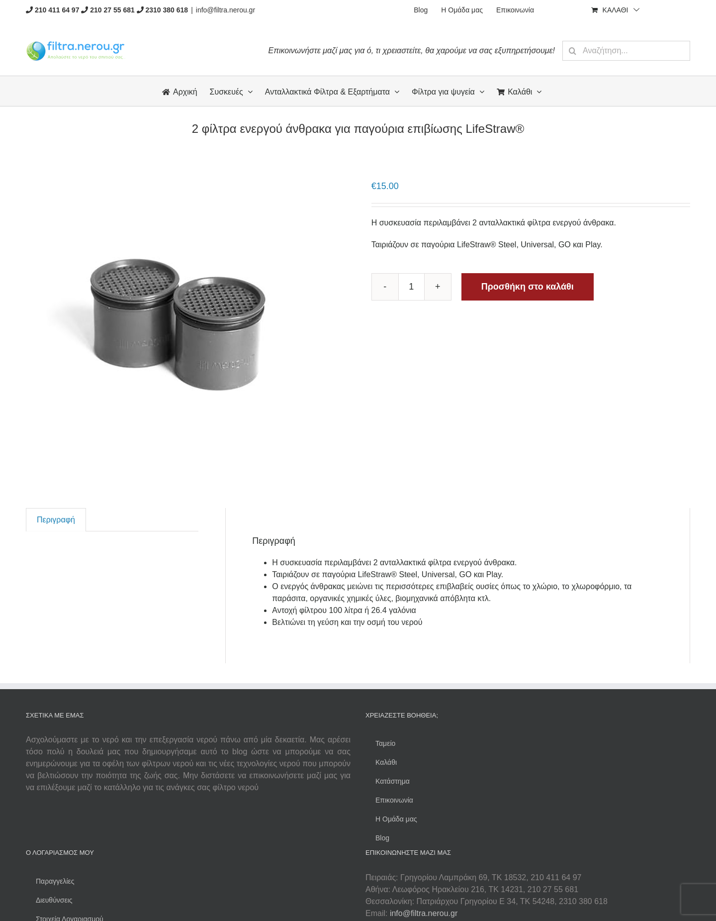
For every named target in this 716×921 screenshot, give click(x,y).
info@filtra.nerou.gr (225, 10)
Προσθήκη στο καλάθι (527, 287)
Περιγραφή (56, 519)
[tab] (56, 519)
